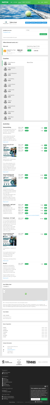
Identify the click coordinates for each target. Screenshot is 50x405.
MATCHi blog (5, 398)
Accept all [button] (44, 399)
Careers (4, 383)
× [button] (46, 386)
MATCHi (5, 2)
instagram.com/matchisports (8, 397)
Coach (44, 22)
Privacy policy (5, 379)
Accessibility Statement (7, 382)
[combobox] (45, 386)
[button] (26, 294)
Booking (28, 22)
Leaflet (37, 300)
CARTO (46, 300)
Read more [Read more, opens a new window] (39, 396)
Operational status (6, 372)
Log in (29, 50)
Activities (39, 22)
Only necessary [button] (35, 399)
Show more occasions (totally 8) (32, 215)
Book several (43, 34)
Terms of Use (5, 380)
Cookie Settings (12, 402)
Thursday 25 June (6, 32)
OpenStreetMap (41, 300)
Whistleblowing (5, 384)
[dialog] (39, 394)
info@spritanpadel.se (11, 349)
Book (45, 130)
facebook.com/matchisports (8, 396)
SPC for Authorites (6, 385)
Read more (5, 142)
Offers (33, 22)
